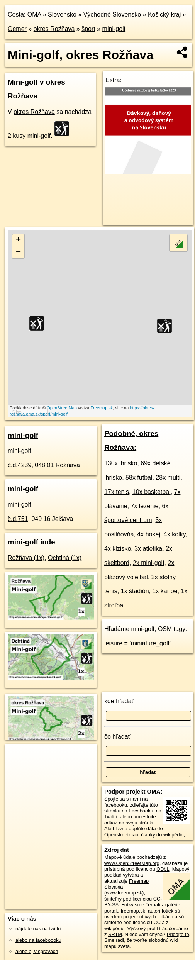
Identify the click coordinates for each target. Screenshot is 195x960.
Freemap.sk (101, 407)
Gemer (17, 28)
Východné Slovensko (112, 14)
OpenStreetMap (62, 407)
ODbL (162, 869)
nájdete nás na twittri (38, 928)
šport (88, 28)
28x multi (168, 477)
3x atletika (148, 548)
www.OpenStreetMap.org (131, 863)
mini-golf (113, 28)
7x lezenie (144, 506)
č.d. (19, 465)
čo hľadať (117, 736)
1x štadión (135, 591)
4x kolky (175, 534)
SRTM (115, 934)
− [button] (18, 252)
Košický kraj (164, 14)
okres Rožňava (54, 28)
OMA (34, 14)
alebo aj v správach (36, 951)
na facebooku (126, 801)
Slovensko (62, 14)
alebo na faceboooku (38, 940)
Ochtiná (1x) (64, 558)
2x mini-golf (148, 563)
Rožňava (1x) (26, 558)
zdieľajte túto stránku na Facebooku (131, 808)
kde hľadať (119, 701)
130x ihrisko (120, 463)
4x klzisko (117, 548)
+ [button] (18, 240)
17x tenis (116, 491)
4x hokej (148, 534)
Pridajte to (178, 934)
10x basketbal (151, 491)
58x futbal (138, 477)
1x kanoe (164, 591)
